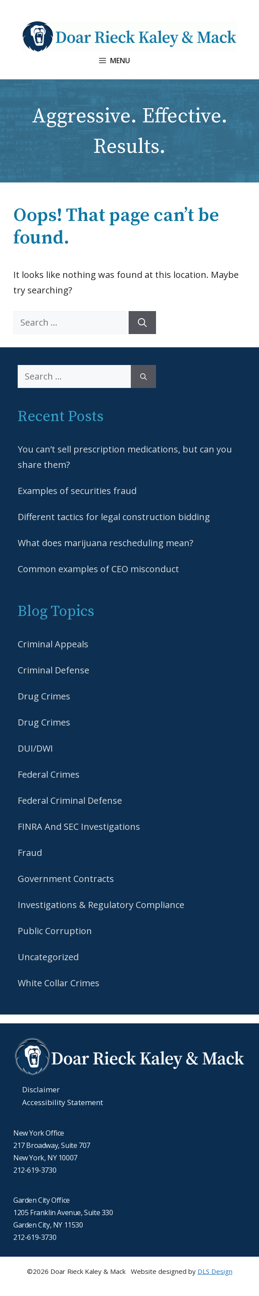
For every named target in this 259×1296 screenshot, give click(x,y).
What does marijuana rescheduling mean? (105, 543)
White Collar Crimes (58, 983)
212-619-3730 (34, 1170)
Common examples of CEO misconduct (98, 569)
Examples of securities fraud (77, 491)
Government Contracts (66, 879)
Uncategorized (48, 957)
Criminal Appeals (53, 644)
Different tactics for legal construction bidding (114, 517)
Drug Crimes (44, 696)
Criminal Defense (53, 670)
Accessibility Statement (62, 1102)
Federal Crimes (49, 774)
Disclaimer (41, 1089)
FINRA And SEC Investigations (79, 826)
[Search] (142, 322)
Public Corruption (55, 931)
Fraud (30, 853)
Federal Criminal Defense (70, 800)
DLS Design (215, 1271)
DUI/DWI (35, 748)
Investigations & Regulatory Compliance (101, 905)
